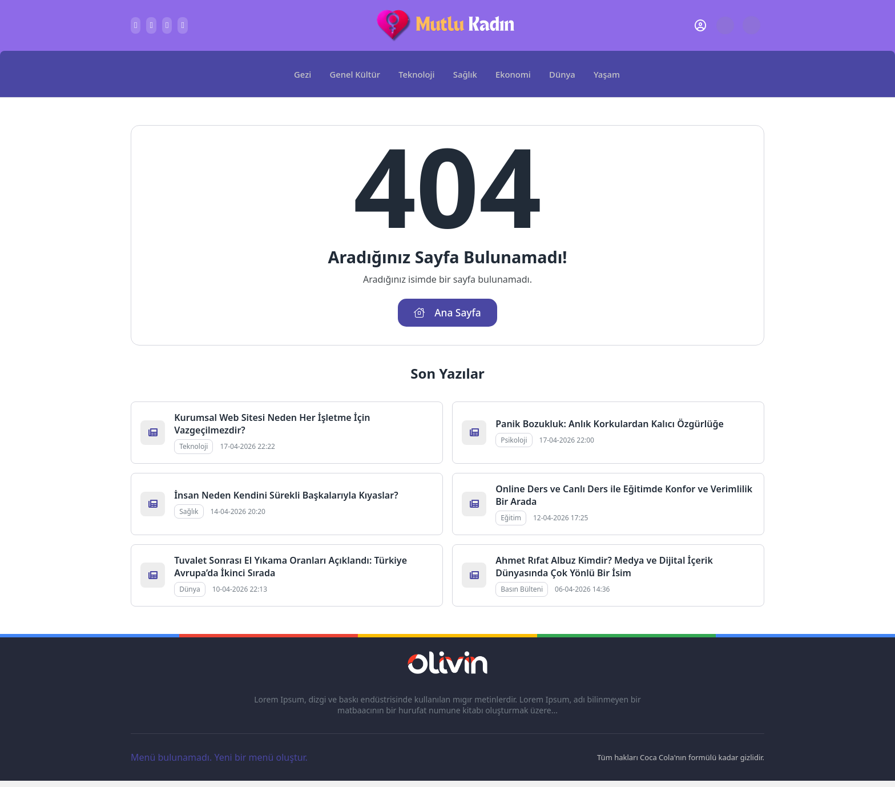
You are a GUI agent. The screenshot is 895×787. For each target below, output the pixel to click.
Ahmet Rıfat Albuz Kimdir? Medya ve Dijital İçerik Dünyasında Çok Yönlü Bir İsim (604, 567)
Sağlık (465, 73)
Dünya (560, 73)
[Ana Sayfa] (275, 74)
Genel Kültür (356, 73)
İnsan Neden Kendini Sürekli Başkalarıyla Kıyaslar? (286, 495)
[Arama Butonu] (725, 25)
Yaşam (604, 73)
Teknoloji (417, 73)
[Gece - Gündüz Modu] (751, 31)
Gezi (305, 73)
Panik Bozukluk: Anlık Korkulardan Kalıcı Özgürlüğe (609, 424)
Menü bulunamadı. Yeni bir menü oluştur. (219, 758)
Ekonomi (512, 73)
